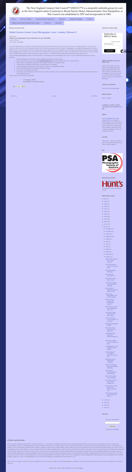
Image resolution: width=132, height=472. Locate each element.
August (108, 239)
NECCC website (26, 19)
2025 (105, 199)
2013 (105, 400)
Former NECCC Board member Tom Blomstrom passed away (111, 388)
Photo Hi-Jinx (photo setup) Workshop (110, 376)
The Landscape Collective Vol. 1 (110, 275)
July (107, 241)
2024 (105, 201)
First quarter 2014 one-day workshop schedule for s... (111, 381)
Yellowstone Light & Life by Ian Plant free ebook (111, 342)
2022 (105, 206)
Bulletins (62, 19)
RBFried (69, 468)
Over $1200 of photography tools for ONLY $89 (110, 372)
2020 (105, 211)
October (108, 234)
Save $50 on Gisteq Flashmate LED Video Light (110, 314)
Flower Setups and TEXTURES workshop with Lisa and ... (111, 354)
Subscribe (58, 23)
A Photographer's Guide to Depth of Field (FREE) (111, 347)
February (108, 254)
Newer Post (14, 96)
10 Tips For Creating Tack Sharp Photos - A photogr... (111, 284)
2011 (105, 405)
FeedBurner (116, 429)
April (107, 249)
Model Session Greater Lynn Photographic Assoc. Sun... (111, 308)
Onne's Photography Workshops (110, 271)
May (107, 246)
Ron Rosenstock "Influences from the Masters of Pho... (111, 289)
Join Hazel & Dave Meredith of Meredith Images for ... (111, 336)
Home (14, 19)
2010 (105, 407)
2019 (105, 214)
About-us (47, 23)
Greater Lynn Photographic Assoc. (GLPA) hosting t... (111, 295)
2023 (105, 204)
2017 (105, 219)
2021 (105, 209)
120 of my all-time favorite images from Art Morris (111, 319)
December (108, 229)
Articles (89, 19)
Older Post (94, 96)
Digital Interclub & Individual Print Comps (26, 23)
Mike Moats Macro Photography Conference (110, 360)
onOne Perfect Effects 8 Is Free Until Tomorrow (111, 260)
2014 (105, 226)
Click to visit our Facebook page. (110, 88)
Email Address (109, 44)
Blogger (81, 468)
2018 (105, 216)
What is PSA (105, 141)
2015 (105, 224)
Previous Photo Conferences (45, 19)
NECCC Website (106, 98)
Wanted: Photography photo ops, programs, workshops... (111, 366)
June (107, 244)
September (109, 236)
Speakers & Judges (76, 19)
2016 (105, 221)
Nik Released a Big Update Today (110, 279)
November (109, 231)
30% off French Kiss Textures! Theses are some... (111, 266)
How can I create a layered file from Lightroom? (110, 329)
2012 (105, 402)
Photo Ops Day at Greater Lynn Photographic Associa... (110, 302)
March (107, 251)
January (108, 256)
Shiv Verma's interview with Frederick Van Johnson (111, 394)
